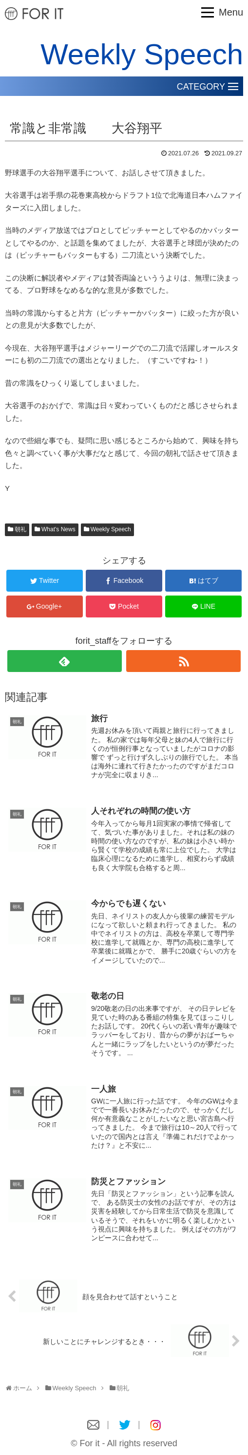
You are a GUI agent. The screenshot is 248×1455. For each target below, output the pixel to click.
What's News (58, 529)
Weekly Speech (111, 529)
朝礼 (20, 529)
